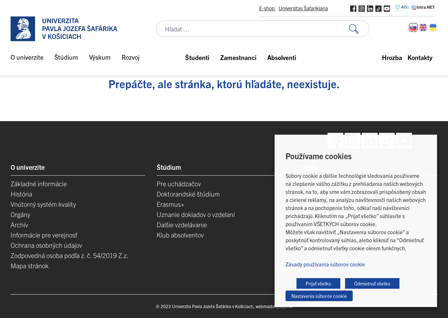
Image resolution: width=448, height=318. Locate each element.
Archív (19, 224)
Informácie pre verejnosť (44, 235)
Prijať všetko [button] (318, 283)
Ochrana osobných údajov (46, 245)
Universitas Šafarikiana (303, 8)
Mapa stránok (30, 265)
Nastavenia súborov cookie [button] (319, 296)
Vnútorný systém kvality (43, 204)
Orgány (20, 214)
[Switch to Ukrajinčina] (433, 27)
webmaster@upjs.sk (274, 306)
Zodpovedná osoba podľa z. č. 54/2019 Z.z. (70, 255)
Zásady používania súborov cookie (325, 264)
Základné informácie (39, 183)
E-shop (267, 8)
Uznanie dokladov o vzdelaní (196, 214)
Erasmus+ (170, 204)
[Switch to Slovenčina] (413, 27)
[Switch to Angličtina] (423, 27)
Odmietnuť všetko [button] (372, 283)
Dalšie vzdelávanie (182, 224)
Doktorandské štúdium (188, 194)
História (21, 194)
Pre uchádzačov (179, 183)
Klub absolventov (180, 235)
